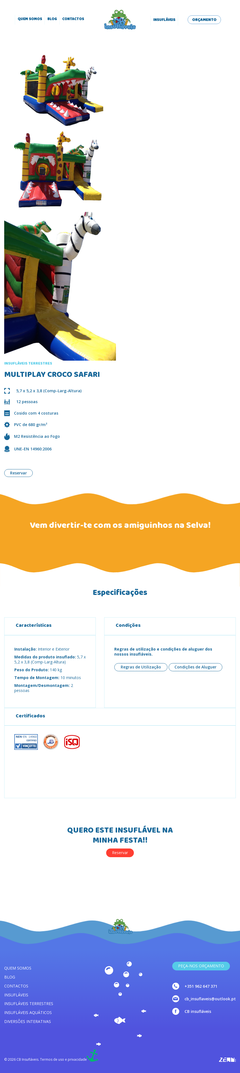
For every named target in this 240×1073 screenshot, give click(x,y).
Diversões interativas (27, 1021)
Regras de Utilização (141, 667)
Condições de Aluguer (195, 667)
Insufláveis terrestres (28, 1003)
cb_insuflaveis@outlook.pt (210, 998)
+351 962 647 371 (201, 986)
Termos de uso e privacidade (63, 1060)
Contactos (73, 19)
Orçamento (204, 20)
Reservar (18, 473)
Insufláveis (164, 20)
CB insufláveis (198, 1011)
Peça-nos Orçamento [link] (201, 965)
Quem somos (30, 19)
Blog (52, 19)
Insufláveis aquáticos (28, 1012)
